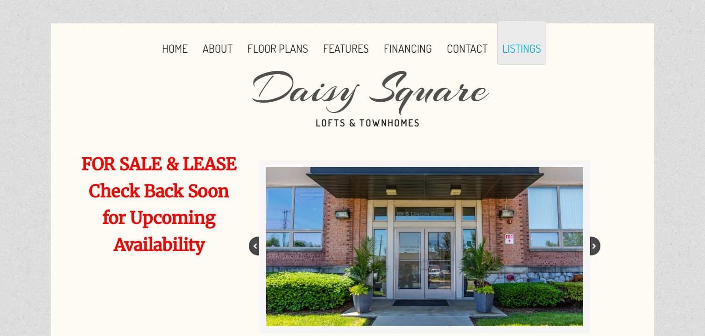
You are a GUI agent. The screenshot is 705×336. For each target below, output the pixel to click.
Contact (467, 48)
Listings (521, 48)
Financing (408, 48)
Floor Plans (277, 48)
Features (346, 48)
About (218, 48)
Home (175, 48)
